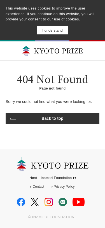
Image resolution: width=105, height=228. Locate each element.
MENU (96, 50)
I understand (52, 30)
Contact (38, 187)
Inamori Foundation (56, 178)
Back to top (53, 118)
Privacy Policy (64, 187)
